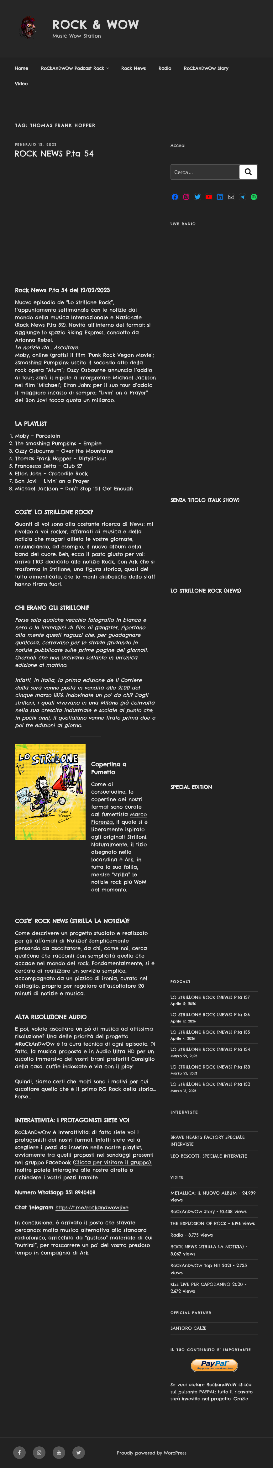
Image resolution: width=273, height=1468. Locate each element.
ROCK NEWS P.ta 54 (54, 153)
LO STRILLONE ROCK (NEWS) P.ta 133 (210, 1067)
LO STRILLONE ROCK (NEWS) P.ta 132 (210, 1084)
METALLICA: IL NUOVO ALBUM (204, 1193)
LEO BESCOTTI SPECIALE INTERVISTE (209, 1156)
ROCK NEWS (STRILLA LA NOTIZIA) (207, 1246)
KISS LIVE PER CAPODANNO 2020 (207, 1284)
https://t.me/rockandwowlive (92, 1207)
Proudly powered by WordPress (151, 1453)
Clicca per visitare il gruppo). (113, 1162)
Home (21, 68)
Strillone (60, 569)
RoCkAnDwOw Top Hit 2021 (201, 1265)
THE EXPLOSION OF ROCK (198, 1223)
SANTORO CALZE (189, 1328)
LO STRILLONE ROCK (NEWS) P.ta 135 (210, 1032)
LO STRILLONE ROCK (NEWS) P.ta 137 (210, 997)
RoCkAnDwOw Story (206, 68)
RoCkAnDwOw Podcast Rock (75, 68)
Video (21, 84)
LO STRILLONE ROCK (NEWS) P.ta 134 (210, 1049)
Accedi (178, 145)
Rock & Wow (95, 25)
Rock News (133, 68)
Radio (165, 68)
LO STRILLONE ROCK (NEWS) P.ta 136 (210, 1014)
